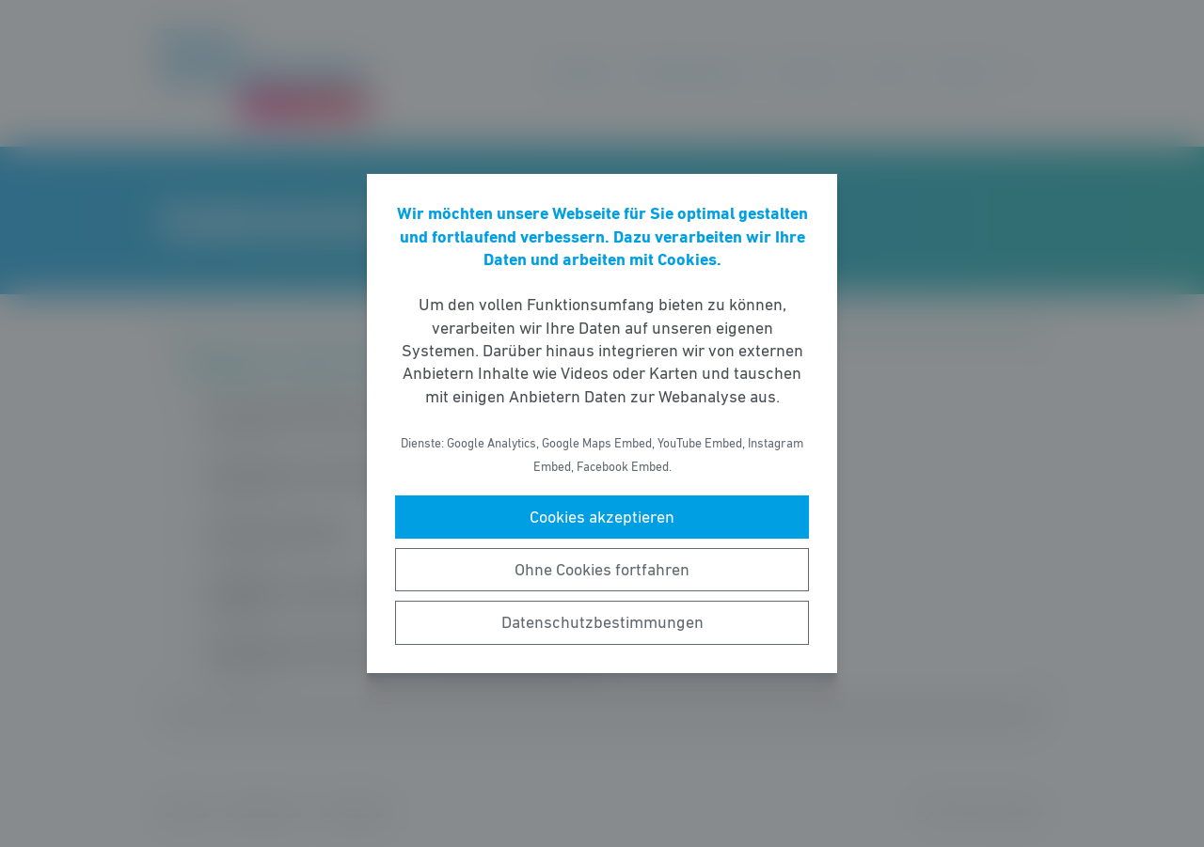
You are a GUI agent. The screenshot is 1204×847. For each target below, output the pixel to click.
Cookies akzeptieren (602, 517)
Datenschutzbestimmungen (602, 622)
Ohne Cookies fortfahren (602, 569)
